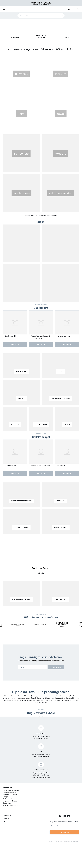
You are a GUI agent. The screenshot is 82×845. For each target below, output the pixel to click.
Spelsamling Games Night (40, 465)
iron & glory (21, 372)
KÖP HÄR (41, 573)
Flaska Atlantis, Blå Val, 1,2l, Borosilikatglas (40, 337)
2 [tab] (40, 350)
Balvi (67, 38)
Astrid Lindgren (60, 528)
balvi (60, 372)
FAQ (4, 822)
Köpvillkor (6, 818)
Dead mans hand (21, 528)
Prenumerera (56, 667)
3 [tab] (42, 350)
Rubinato (15, 425)
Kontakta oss (7, 815)
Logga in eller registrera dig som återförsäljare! (41, 215)
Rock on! (60, 501)
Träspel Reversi (10, 465)
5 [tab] (44, 712)
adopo (67, 425)
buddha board (41, 425)
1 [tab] (38, 350)
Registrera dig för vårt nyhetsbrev (64, 822)
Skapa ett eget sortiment (21, 501)
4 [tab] (43, 350)
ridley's (21, 399)
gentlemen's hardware (60, 399)
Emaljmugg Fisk (10, 336)
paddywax (15, 38)
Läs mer (15, 344)
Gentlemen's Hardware (41, 37)
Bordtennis (61, 465)
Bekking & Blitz (61, 599)
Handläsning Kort (63, 336)
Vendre (77, 841)
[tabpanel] (15, 328)
